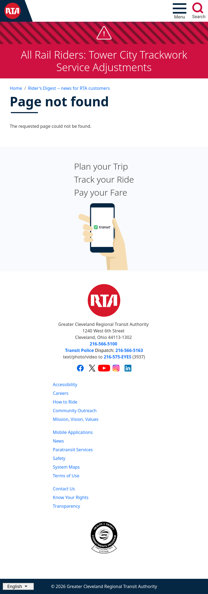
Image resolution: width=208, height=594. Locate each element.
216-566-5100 (103, 344)
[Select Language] (18, 586)
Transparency (66, 506)
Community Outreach (75, 411)
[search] (197, 7)
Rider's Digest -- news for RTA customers (69, 88)
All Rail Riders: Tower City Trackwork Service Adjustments (104, 60)
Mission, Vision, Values (76, 419)
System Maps (66, 467)
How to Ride (65, 402)
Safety (59, 458)
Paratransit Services (73, 450)
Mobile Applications (73, 432)
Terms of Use (66, 476)
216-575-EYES (117, 357)
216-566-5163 (129, 350)
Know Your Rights (71, 497)
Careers (61, 393)
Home (16, 88)
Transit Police (79, 350)
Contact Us (64, 489)
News (58, 441)
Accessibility (65, 384)
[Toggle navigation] (179, 11)
